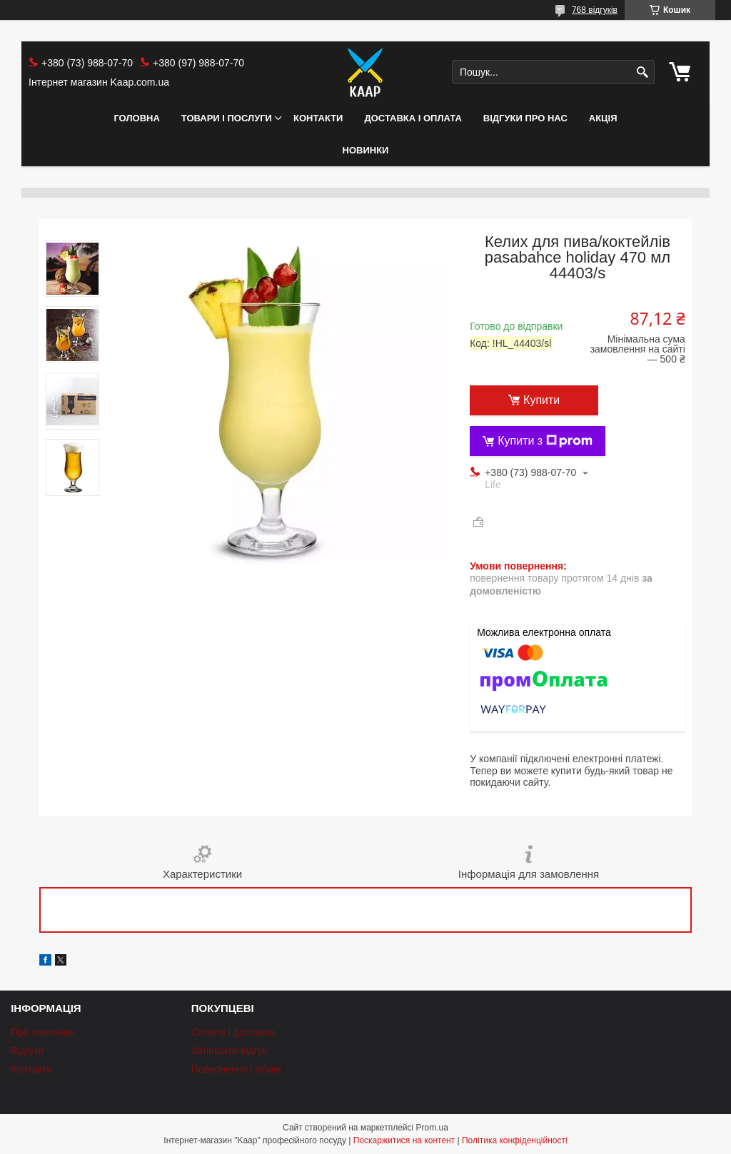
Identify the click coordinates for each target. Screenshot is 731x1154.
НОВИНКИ (366, 150)
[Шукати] (642, 72)
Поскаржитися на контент (404, 1140)
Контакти (318, 118)
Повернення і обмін (236, 1069)
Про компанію (43, 1032)
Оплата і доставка (233, 1032)
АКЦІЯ (603, 118)
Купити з (545, 441)
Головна (136, 118)
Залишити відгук (229, 1050)
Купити (541, 400)
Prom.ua (432, 1128)
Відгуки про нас (525, 118)
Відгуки (27, 1050)
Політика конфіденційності (515, 1140)
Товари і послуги (226, 118)
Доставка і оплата (412, 118)
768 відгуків (594, 10)
